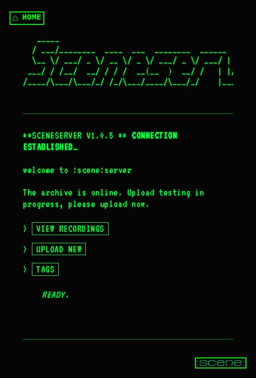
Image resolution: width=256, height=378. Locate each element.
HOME (26, 17)
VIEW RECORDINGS (70, 228)
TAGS (45, 269)
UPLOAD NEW (59, 249)
